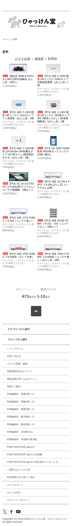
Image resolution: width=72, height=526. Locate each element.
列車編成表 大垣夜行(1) (20, 431)
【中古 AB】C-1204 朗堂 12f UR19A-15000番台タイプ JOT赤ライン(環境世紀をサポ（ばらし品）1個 (18, 153)
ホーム (6, 39)
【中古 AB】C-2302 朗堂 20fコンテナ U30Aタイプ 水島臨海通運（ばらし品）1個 (53, 81)
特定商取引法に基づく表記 (21, 477)
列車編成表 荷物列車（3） (21, 409)
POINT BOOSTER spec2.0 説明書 (24, 454)
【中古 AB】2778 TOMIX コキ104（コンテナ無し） (18, 219)
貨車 (15, 39)
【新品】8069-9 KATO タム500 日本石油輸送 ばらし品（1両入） (17, 79)
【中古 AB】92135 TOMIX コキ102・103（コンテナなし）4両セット (53, 223)
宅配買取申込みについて (19, 371)
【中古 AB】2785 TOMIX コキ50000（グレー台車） (18, 255)
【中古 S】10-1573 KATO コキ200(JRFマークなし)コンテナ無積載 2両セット (18, 186)
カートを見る (14, 492)
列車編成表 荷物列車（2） (21, 401)
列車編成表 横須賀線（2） (21, 424)
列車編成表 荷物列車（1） (21, 394)
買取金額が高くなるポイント (22, 379)
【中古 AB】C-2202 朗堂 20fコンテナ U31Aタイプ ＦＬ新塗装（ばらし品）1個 (18, 115)
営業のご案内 (14, 386)
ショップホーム (15, 348)
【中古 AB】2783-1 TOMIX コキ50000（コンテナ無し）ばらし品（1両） (53, 256)
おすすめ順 (22, 58)
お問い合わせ (14, 356)
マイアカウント (15, 485)
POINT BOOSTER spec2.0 (21, 447)
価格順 (39, 58)
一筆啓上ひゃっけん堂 (18, 469)
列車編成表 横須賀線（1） (21, 416)
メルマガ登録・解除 (17, 363)
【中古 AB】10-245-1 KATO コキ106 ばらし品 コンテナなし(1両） (53, 184)
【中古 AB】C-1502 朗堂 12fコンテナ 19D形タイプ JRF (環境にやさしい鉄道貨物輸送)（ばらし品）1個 (53, 117)
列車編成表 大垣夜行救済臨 (22, 439)
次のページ (48, 289)
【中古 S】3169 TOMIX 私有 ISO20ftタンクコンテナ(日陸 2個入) (53, 151)
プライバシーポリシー (18, 500)
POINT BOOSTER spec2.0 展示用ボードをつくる (32, 462)
